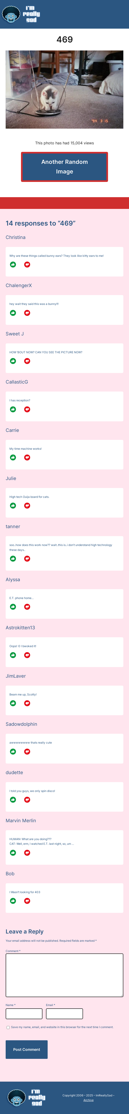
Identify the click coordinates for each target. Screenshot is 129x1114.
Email (50, 1005)
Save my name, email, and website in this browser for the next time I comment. (62, 1027)
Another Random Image (64, 166)
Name (11, 1005)
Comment (13, 951)
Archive (88, 1100)
